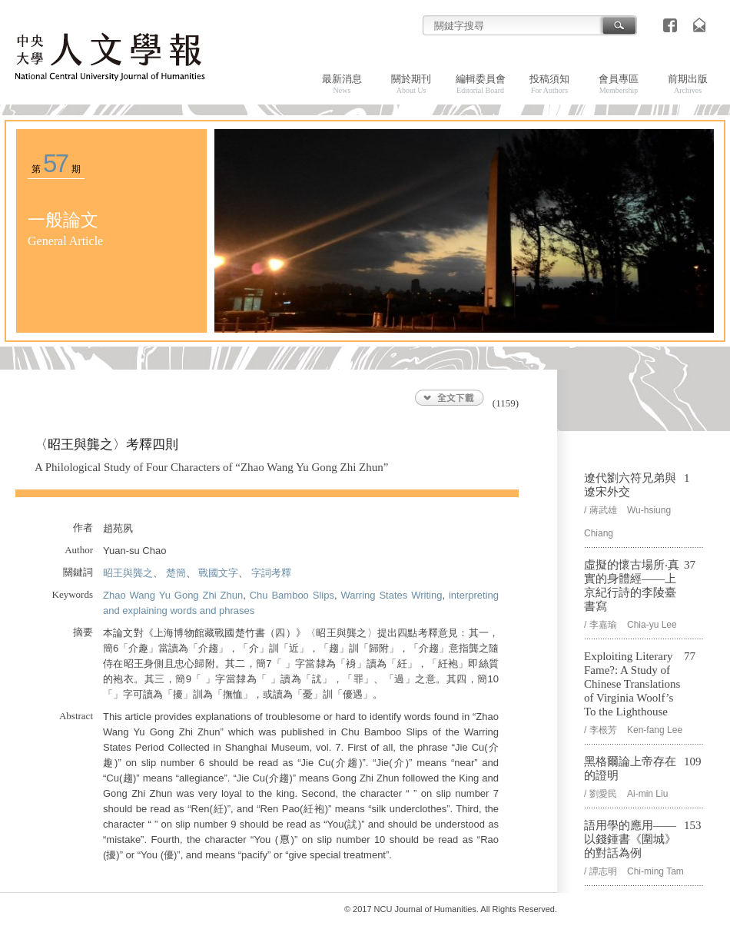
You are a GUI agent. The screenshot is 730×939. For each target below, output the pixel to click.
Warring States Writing (391, 595)
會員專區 (619, 84)
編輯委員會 (481, 84)
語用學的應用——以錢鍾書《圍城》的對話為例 (630, 839)
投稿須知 (549, 84)
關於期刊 (411, 84)
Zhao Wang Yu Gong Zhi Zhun (173, 595)
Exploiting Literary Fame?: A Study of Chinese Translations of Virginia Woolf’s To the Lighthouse (632, 684)
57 (55, 163)
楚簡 (176, 573)
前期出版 (688, 84)
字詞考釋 (271, 573)
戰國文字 (218, 573)
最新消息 (342, 84)
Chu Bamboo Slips (292, 595)
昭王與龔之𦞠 (128, 573)
